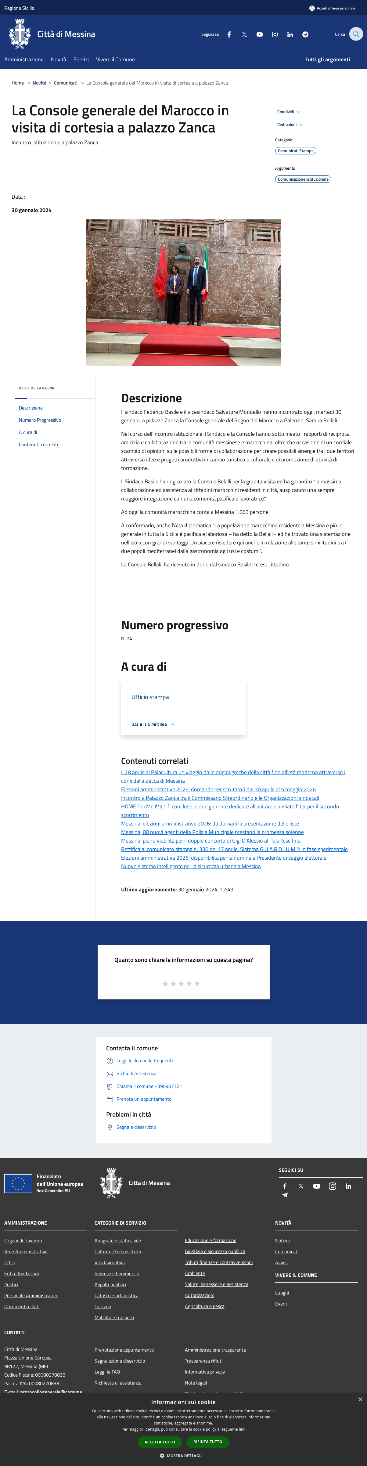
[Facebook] (225, 34)
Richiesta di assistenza (118, 1382)
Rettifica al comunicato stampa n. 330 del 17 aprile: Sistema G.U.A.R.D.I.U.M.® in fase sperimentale (234, 849)
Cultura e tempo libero (118, 1251)
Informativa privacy (205, 1371)
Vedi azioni (291, 124)
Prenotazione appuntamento (124, 1349)
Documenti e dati (22, 1306)
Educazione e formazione (210, 1240)
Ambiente (195, 1273)
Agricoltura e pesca (205, 1306)
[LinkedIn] (286, 34)
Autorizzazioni (199, 1295)
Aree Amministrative (26, 1251)
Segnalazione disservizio (120, 1360)
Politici (11, 1284)
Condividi (289, 112)
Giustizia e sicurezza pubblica (215, 1251)
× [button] (360, 1399)
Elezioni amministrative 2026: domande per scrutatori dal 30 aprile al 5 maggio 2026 (218, 789)
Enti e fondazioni (21, 1273)
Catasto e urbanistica (117, 1295)
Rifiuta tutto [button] (207, 1441)
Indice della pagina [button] (36, 388)
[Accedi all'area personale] (332, 8)
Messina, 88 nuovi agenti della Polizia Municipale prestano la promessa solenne (212, 832)
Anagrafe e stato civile (118, 1240)
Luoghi (282, 1292)
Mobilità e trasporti (114, 1317)
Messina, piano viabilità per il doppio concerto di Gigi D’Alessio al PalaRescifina (210, 840)
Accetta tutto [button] (160, 1442)
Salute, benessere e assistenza (216, 1284)
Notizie (282, 1240)
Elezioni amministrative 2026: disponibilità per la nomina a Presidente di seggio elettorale (223, 858)
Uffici (9, 1262)
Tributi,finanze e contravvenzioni (219, 1262)
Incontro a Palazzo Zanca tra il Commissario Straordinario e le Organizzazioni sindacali (220, 798)
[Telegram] (301, 34)
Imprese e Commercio (117, 1273)
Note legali (196, 1382)
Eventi (282, 1303)
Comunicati (65, 82)
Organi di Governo (23, 1240)
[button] (183, 1456)
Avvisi (281, 1262)
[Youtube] (256, 34)
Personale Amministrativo (31, 1295)
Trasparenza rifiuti (204, 1360)
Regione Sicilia (19, 8)
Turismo (103, 1306)
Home (18, 82)
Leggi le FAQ (107, 1371)
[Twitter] (240, 34)
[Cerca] (355, 34)
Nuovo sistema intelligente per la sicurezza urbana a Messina (191, 866)
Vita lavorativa (110, 1262)
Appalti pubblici (110, 1284)
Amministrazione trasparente (215, 1349)
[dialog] (183, 1429)
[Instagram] (271, 34)
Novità (39, 82)
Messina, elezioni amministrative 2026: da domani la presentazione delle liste (210, 823)
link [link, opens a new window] (242, 1429)
